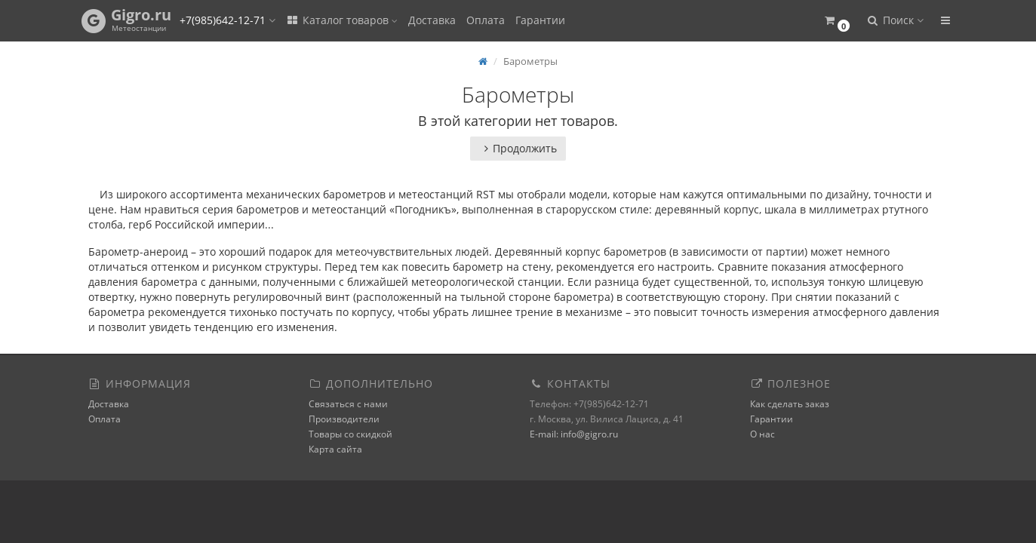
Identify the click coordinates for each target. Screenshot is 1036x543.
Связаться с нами (348, 403)
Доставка (432, 20)
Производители (344, 419)
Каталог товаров (342, 20)
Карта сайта (335, 449)
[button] (837, 20)
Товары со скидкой (350, 434)
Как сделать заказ (789, 403)
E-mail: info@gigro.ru (574, 434)
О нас (762, 434)
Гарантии (540, 20)
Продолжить (518, 148)
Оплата (485, 20)
